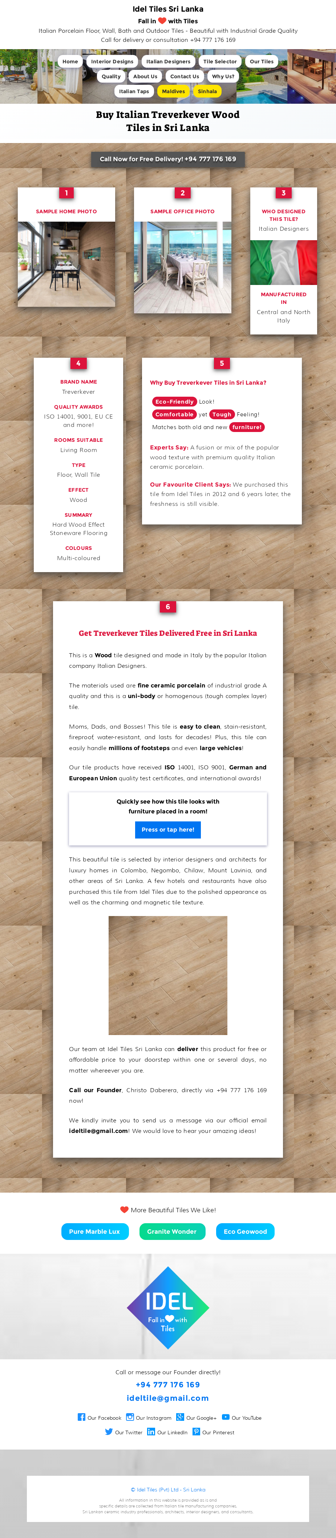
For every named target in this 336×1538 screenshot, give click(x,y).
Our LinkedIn (167, 1432)
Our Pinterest (213, 1432)
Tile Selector (220, 61)
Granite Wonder (172, 1231)
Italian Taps (134, 91)
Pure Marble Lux (95, 1231)
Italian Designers (168, 61)
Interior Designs (112, 61)
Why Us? (223, 76)
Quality (111, 76)
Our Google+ (196, 1418)
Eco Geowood (245, 1231)
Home (70, 61)
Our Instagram (148, 1418)
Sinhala (207, 91)
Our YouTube (242, 1418)
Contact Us (184, 76)
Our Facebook (99, 1418)
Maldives (173, 91)
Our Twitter (123, 1432)
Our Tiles (262, 61)
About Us (145, 76)
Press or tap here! (168, 829)
